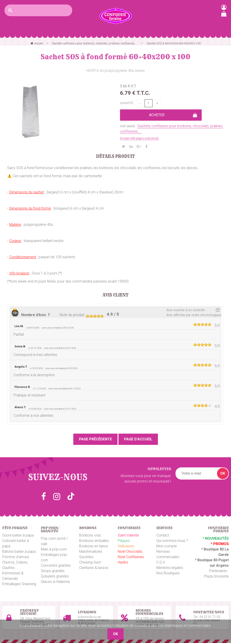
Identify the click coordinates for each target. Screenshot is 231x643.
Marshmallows (90, 551)
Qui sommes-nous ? (172, 541)
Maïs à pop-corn (54, 549)
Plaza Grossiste (216, 576)
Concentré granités (56, 565)
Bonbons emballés (94, 541)
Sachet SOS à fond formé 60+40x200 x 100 (115, 56)
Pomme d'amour (15, 557)
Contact (162, 535)
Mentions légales (169, 568)
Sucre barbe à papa (18, 535)
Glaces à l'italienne (55, 582)
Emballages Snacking (19, 584)
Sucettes (86, 557)
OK (222, 473)
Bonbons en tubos (93, 546)
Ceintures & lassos (93, 568)
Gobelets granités (55, 576)
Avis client (116, 295)
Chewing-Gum (90, 562)
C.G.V (160, 562)
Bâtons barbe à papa (19, 551)
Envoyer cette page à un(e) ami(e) (139, 138)
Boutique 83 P (209, 560)
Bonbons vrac (90, 535)
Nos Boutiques (168, 573)
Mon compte (166, 546)
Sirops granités (53, 571)
